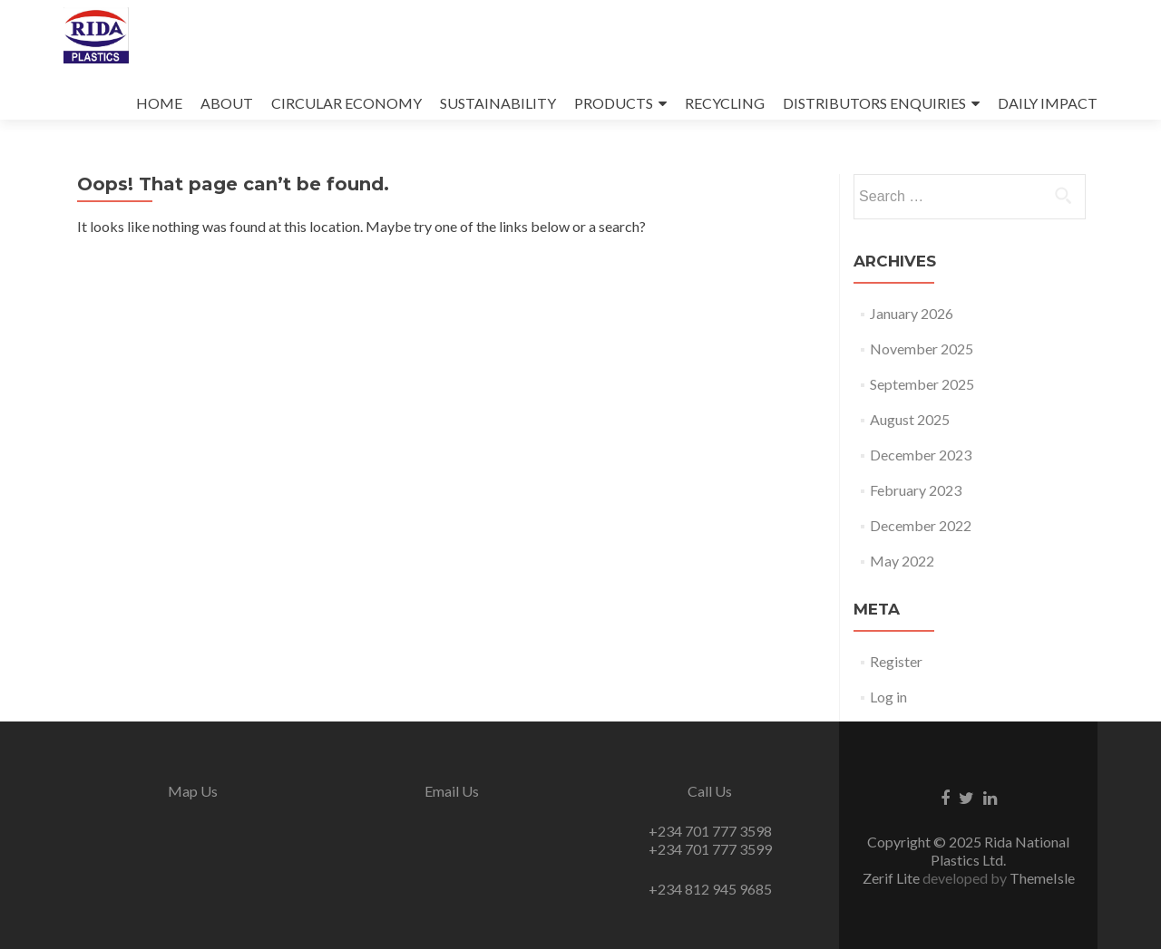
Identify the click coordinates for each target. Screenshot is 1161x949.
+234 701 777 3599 (710, 848)
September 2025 (922, 383)
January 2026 (911, 313)
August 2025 (910, 419)
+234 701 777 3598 (710, 830)
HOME (159, 102)
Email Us (451, 790)
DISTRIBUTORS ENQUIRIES (874, 102)
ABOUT (226, 102)
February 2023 (915, 490)
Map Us (193, 790)
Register (896, 661)
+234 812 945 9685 (710, 888)
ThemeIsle (1042, 877)
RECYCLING (725, 102)
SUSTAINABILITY (498, 102)
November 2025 (921, 348)
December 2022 (920, 525)
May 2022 (902, 560)
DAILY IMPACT (1048, 102)
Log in (888, 696)
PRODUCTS (613, 102)
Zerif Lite (892, 877)
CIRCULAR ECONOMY (346, 102)
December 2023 (920, 454)
